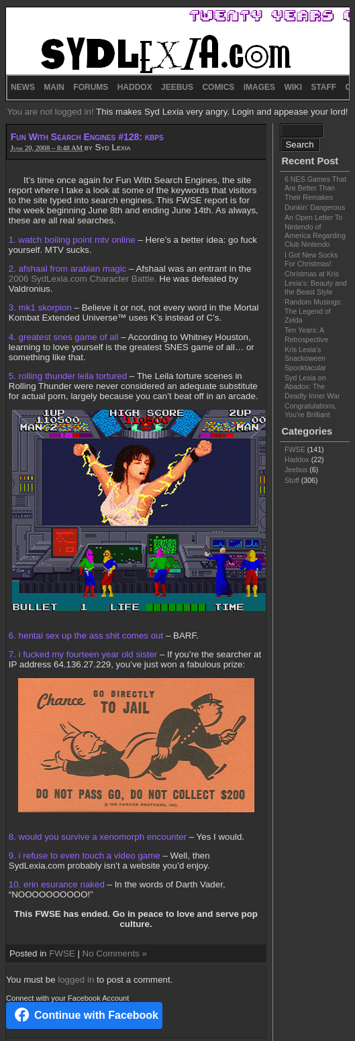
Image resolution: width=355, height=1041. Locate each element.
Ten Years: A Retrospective (306, 334)
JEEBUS (177, 87)
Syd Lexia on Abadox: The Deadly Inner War (312, 387)
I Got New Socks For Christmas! (311, 259)
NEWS (23, 87)
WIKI (293, 87)
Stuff (292, 480)
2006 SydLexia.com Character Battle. (83, 279)
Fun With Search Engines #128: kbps (87, 136)
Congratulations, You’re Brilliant (311, 410)
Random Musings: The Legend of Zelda (313, 311)
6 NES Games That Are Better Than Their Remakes (315, 188)
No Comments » (115, 953)
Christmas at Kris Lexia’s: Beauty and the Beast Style (316, 283)
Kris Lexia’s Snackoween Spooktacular (305, 358)
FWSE (62, 953)
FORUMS (90, 87)
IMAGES (259, 87)
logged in (76, 980)
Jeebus (296, 469)
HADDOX (134, 87)
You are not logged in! (51, 112)
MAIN (54, 87)
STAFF (323, 87)
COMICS (218, 87)
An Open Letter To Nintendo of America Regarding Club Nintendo (315, 230)
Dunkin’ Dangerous (315, 207)
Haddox (297, 459)
